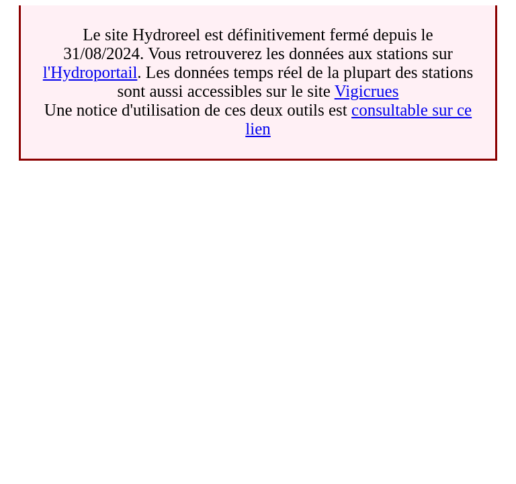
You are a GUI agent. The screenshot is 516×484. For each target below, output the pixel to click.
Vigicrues (367, 91)
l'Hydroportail (90, 72)
